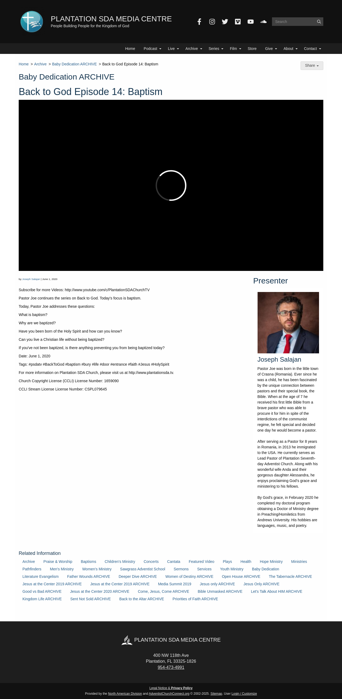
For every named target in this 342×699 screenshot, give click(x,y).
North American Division (125, 694)
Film (233, 48)
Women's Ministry (97, 569)
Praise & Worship (58, 561)
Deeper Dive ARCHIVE (138, 576)
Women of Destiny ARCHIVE (189, 576)
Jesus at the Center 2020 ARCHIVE (99, 591)
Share (312, 65)
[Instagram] (212, 21)
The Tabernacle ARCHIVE (290, 576)
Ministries (299, 561)
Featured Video (201, 561)
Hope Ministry (271, 561)
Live (171, 48)
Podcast (150, 48)
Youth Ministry (231, 569)
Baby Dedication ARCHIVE (74, 64)
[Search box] (297, 21)
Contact (310, 48)
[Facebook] (199, 21)
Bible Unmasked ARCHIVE (220, 591)
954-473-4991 (171, 667)
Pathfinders (31, 569)
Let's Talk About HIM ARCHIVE (276, 591)
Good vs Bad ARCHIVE (41, 591)
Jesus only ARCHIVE (217, 584)
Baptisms (88, 561)
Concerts (151, 561)
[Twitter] (225, 21)
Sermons (181, 569)
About (288, 48)
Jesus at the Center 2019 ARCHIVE (52, 584)
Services (204, 569)
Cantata (173, 561)
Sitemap (216, 694)
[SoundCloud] (263, 21)
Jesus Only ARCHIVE (261, 584)
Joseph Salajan (31, 279)
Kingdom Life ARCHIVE (42, 599)
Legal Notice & (170, 688)
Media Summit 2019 (174, 584)
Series (214, 48)
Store (252, 48)
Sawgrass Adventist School (142, 569)
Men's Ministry (62, 569)
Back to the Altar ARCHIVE (141, 599)
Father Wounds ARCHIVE (88, 576)
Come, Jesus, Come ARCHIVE (163, 591)
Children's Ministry (120, 561)
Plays (227, 561)
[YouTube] (250, 21)
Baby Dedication (265, 569)
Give (269, 48)
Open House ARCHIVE (241, 576)
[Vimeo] (237, 21)
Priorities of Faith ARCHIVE (195, 599)
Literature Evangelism (40, 576)
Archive (191, 48)
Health (245, 561)
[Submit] (319, 21)
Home (130, 48)
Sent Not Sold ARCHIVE (90, 599)
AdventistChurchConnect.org (169, 694)
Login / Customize (244, 694)
